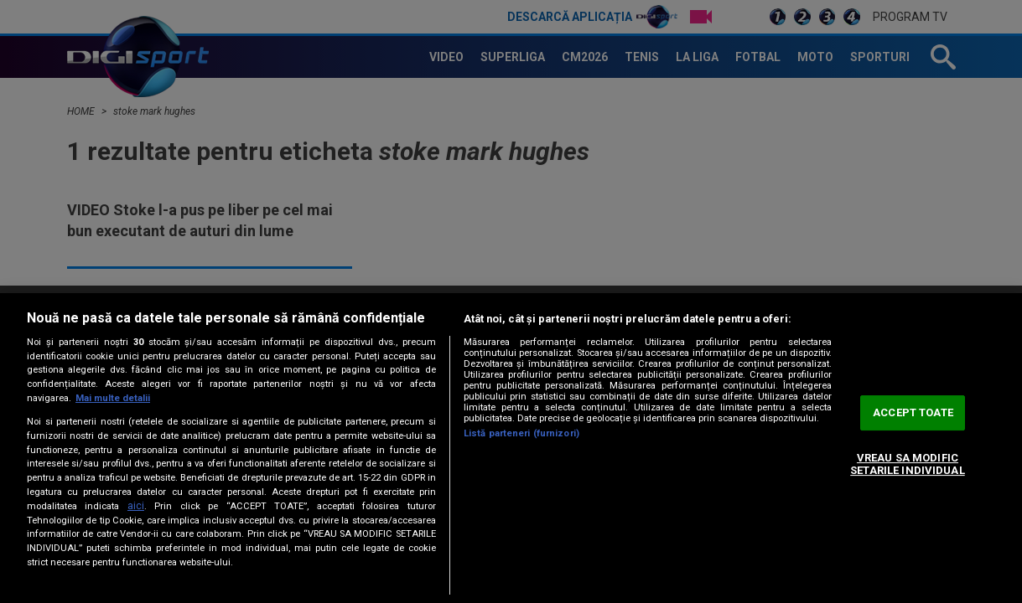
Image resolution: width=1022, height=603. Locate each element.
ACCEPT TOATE (913, 412)
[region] (511, 448)
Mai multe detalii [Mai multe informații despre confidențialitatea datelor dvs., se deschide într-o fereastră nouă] (112, 398)
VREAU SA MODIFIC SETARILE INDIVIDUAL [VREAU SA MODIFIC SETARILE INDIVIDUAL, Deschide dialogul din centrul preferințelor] (907, 464)
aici (135, 506)
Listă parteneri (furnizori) (521, 433)
